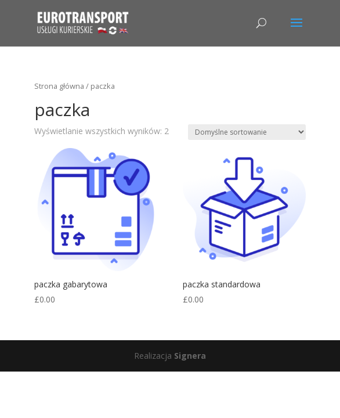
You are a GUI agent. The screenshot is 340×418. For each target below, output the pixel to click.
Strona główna (59, 86)
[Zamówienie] (247, 132)
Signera (190, 355)
